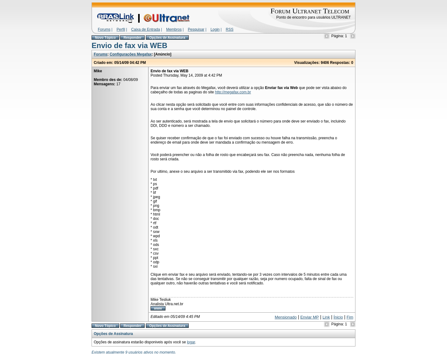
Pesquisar (196, 29)
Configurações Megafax (130, 54)
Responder (132, 37)
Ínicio (338, 317)
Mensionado (286, 317)
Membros (174, 29)
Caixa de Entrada (145, 29)
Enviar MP (309, 317)
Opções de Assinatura (167, 37)
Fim (349, 317)
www (158, 308)
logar (191, 342)
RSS (229, 29)
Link (326, 317)
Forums (104, 29)
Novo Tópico (105, 37)
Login (214, 29)
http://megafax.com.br (233, 92)
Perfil (120, 29)
